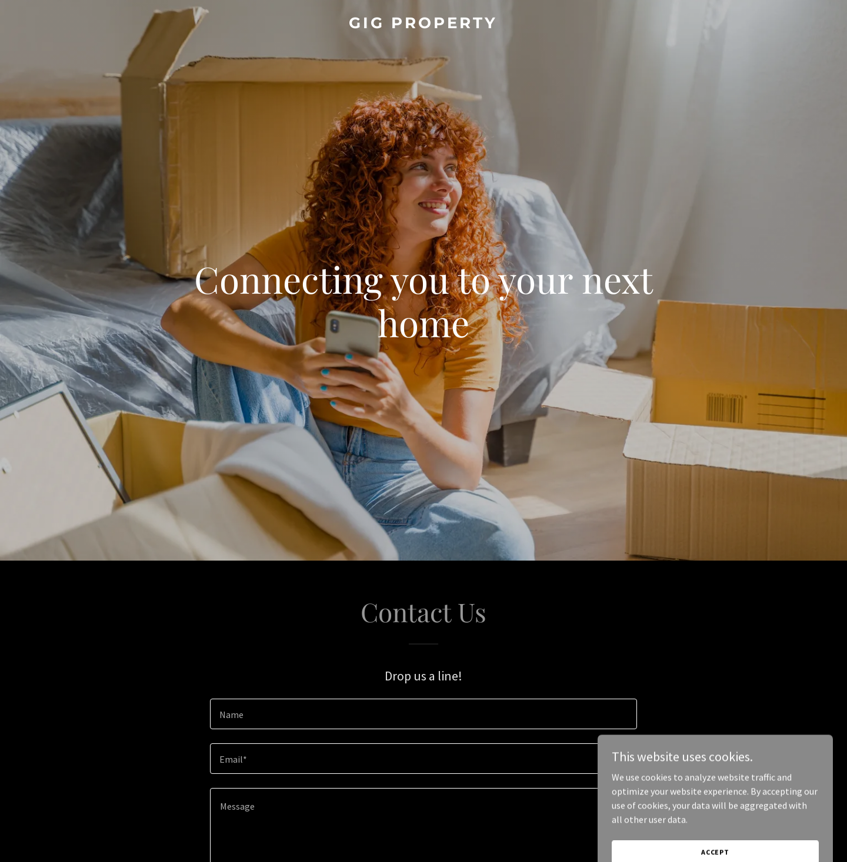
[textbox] (423, 714)
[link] (423, 25)
